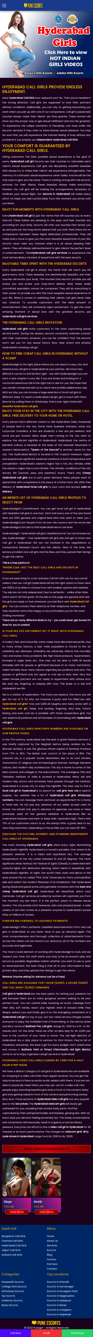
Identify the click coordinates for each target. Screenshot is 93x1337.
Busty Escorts (10, 1305)
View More (17, 1212)
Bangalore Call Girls (13, 1236)
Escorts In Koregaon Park (62, 1291)
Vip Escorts (8, 1296)
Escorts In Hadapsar (59, 1300)
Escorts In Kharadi (58, 1282)
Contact (52, 1269)
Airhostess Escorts (13, 1291)
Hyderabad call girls (14, 704)
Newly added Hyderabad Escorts (46, 1149)
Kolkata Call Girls (12, 1255)
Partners (52, 1264)
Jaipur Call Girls (11, 1250)
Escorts (51, 1250)
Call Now (15, 1333)
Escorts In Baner (57, 1305)
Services (52, 1245)
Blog (49, 1255)
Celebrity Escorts (12, 1300)
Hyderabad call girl (14, 708)
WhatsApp (77, 1333)
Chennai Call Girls (12, 1241)
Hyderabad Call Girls (14, 1245)
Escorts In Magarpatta (60, 1296)
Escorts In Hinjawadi (59, 1314)
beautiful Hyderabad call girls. (20, 406)
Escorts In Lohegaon (59, 1310)
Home (50, 1236)
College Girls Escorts (14, 1286)
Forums (51, 1259)
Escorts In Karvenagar (60, 1286)
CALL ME (9, 1206)
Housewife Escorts (13, 1282)
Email (46, 1333)
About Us (52, 1241)
